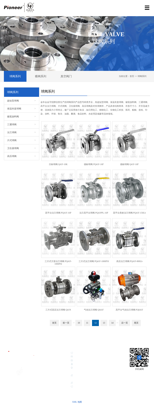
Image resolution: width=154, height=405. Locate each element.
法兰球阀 (21, 132)
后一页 (124, 323)
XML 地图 (77, 402)
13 (104, 323)
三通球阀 (21, 124)
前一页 (66, 323)
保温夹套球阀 (21, 109)
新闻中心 (51, 389)
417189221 (98, 364)
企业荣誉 (51, 378)
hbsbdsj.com (79, 383)
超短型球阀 (21, 101)
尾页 (136, 323)
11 (87, 323)
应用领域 (51, 385)
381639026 (86, 364)
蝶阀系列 (40, 76)
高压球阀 (21, 156)
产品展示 (51, 381)
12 (95, 323)
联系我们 (51, 397)
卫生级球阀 (21, 148)
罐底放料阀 (21, 116)
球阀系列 (15, 76)
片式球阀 (21, 140)
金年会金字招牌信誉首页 (55, 356)
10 (79, 323)
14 (112, 323)
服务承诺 (51, 393)
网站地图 (145, 381)
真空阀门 (66, 76)
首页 (132, 76)
